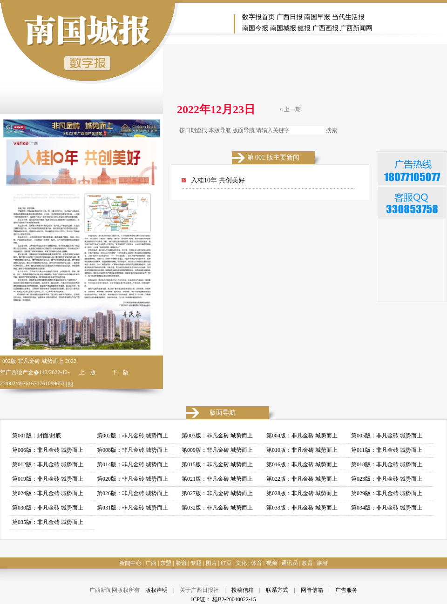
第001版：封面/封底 (36, 435)
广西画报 (325, 28)
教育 (307, 563)
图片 (211, 563)
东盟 (165, 563)
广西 (150, 563)
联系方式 (277, 590)
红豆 (226, 563)
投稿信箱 (242, 590)
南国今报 (255, 28)
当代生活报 (348, 16)
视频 (271, 563)
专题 (196, 563)
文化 (241, 563)
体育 (256, 563)
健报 (304, 28)
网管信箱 (312, 590)
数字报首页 (258, 16)
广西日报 (290, 16)
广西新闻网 (356, 28)
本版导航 (220, 130)
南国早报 (317, 16)
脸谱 (181, 563)
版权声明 (156, 590)
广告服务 (346, 590)
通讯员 (289, 563)
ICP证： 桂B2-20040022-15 (223, 599)
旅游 (322, 563)
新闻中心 (130, 563)
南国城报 (283, 28)
